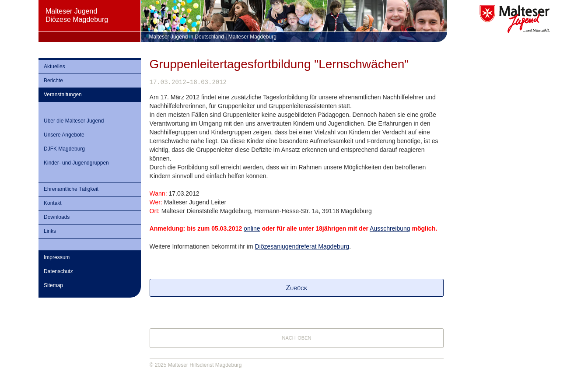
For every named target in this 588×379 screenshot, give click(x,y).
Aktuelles (54, 66)
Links (50, 231)
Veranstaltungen (63, 94)
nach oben (297, 337)
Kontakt (53, 203)
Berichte (53, 80)
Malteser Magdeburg (252, 36)
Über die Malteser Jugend (74, 121)
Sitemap (53, 285)
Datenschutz (58, 271)
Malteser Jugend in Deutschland (186, 36)
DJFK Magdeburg (64, 149)
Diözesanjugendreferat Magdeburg (302, 246)
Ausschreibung (390, 228)
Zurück (297, 287)
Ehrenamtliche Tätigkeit (71, 189)
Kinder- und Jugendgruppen (76, 163)
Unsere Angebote (64, 135)
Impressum (57, 257)
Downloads (57, 217)
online (252, 228)
